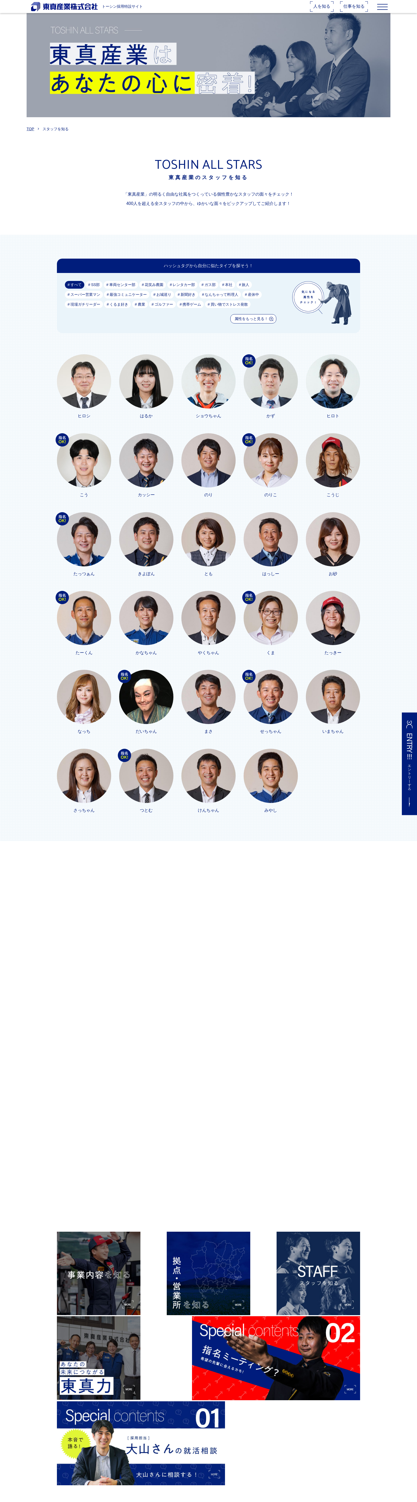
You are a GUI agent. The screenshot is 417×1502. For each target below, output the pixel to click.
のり (208, 503)
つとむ (146, 820)
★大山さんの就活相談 (247, 1439)
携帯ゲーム (192, 312)
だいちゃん (146, 740)
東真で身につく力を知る (182, 1473)
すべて (76, 293)
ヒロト (333, 424)
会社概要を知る (175, 1465)
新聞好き (188, 302)
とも (208, 582)
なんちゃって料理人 (222, 302)
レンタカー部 (184, 293)
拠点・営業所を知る (178, 1448)
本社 (229, 293)
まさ (208, 740)
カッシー (146, 503)
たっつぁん (84, 582)
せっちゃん (270, 740)
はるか (146, 424)
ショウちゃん (208, 424)
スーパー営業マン (85, 302)
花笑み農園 (154, 293)
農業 (141, 312)
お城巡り (163, 302)
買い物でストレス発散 (229, 312)
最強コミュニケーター (128, 302)
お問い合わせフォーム (247, 1456)
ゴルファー (164, 312)
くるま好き (119, 312)
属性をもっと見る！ (251, 327)
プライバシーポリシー (247, 1465)
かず (270, 424)
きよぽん (146, 582)
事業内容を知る (175, 1439)
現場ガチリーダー (85, 312)
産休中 (253, 302)
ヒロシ (84, 424)
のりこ (270, 503)
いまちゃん (333, 740)
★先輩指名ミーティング (249, 1448)
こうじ (333, 503)
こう (84, 503)
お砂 (333, 582)
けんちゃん (208, 820)
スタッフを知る (175, 1456)
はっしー (270, 582)
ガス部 (210, 293)
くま (270, 661)
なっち (84, 740)
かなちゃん (146, 661)
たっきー (332, 661)
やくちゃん (208, 661)
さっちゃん (84, 820)
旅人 (246, 293)
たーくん (84, 661)
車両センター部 (122, 293)
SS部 (95, 293)
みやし (270, 820)
